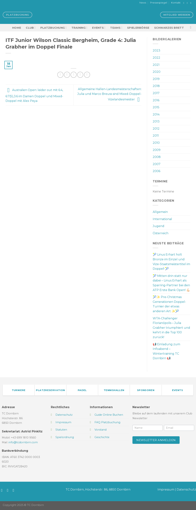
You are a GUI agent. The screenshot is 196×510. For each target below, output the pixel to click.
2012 (156, 128)
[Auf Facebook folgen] (184, 3)
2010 (156, 143)
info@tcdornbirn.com (23, 442)
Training (79, 27)
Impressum (166, 489)
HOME (16, 27)
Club (30, 27)
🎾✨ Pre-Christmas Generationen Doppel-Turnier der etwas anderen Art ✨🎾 (169, 304)
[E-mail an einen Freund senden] (74, 75)
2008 (157, 157)
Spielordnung (64, 437)
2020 (156, 72)
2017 (156, 93)
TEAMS (116, 27)
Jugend (158, 226)
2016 (156, 100)
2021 (156, 65)
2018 (156, 86)
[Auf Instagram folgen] (188, 3)
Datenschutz (186, 489)
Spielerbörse (138, 27)
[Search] (191, 27)
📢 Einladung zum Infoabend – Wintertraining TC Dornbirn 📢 (166, 351)
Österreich (160, 233)
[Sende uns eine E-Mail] (191, 3)
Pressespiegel (158, 2)
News (142, 2)
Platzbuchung (53, 27)
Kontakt (176, 2)
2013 (156, 121)
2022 (156, 57)
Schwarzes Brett (169, 27)
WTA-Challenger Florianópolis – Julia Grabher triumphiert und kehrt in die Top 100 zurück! (171, 328)
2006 (156, 171)
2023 (156, 50)
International (162, 219)
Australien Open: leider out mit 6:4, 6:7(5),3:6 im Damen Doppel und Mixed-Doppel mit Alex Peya (34, 95)
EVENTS (98, 27)
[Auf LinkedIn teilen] (87, 75)
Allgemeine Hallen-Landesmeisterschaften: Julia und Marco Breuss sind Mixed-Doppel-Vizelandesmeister (109, 94)
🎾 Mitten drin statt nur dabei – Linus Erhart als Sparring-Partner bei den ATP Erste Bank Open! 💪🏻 (171, 283)
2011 (156, 135)
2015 (156, 107)
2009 (156, 150)
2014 (156, 114)
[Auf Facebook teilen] (60, 75)
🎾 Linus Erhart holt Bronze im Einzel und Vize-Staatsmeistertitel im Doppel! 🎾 (171, 261)
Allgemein (160, 212)
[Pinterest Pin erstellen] (80, 75)
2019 (156, 79)
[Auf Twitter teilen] (67, 75)
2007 (156, 164)
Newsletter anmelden (156, 440)
